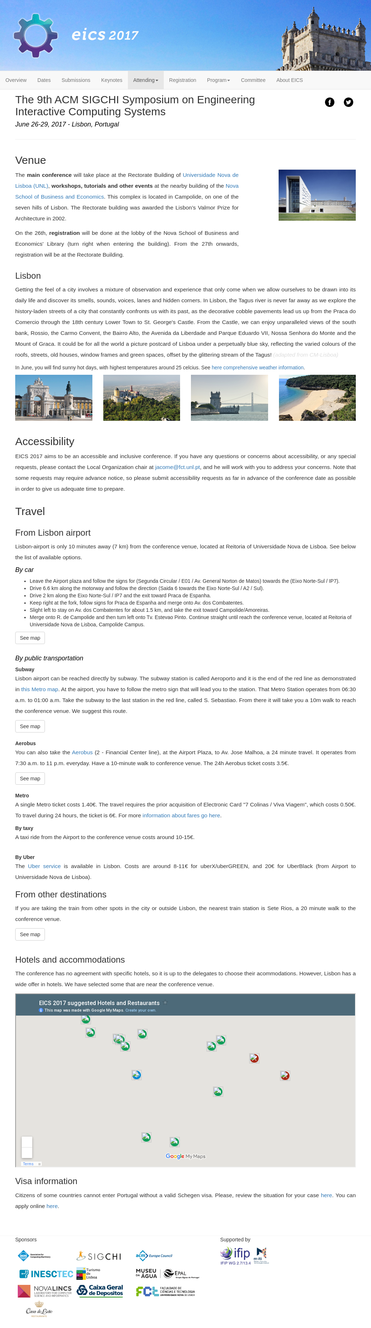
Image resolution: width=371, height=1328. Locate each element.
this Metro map (39, 689)
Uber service (44, 866)
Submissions (76, 80)
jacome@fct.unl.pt (177, 467)
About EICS (289, 80)
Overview (15, 80)
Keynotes (111, 80)
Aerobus (82, 752)
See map (30, 638)
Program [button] (218, 80)
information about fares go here (181, 815)
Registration (182, 80)
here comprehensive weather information (258, 367)
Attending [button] (145, 80)
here (326, 1195)
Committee (253, 80)
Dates (44, 80)
